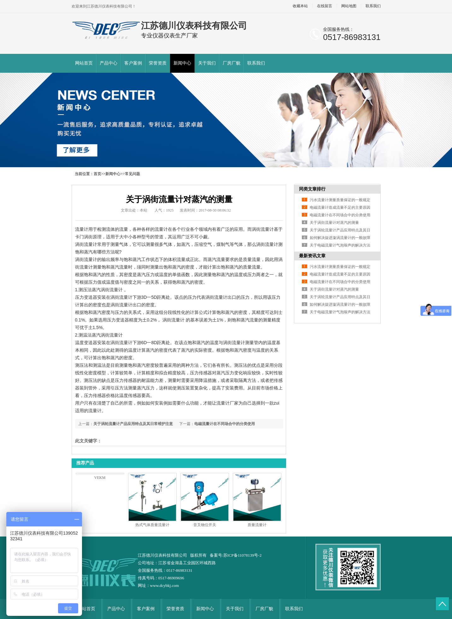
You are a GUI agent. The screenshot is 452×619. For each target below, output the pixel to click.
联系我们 (373, 6)
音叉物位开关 (204, 525)
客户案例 (133, 63)
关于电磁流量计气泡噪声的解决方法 (340, 245)
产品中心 (108, 63)
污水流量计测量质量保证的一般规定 (340, 200)
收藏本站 (300, 6)
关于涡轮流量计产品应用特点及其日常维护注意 (133, 424)
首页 (97, 174)
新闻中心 (182, 63)
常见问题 (132, 174)
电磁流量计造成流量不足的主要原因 (340, 207)
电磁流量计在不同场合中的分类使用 (224, 424)
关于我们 (207, 63)
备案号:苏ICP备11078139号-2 (235, 555)
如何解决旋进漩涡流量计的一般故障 (340, 238)
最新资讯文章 (312, 255)
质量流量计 (257, 525)
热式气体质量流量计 (152, 525)
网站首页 (84, 63)
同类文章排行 (312, 189)
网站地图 (348, 6)
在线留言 (324, 6)
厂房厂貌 (231, 63)
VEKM (99, 477)
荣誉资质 (158, 63)
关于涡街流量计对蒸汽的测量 (334, 222)
